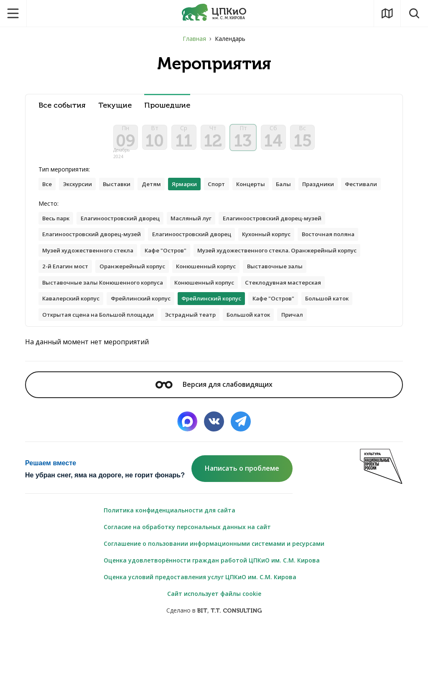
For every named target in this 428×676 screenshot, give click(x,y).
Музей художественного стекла (91, 276)
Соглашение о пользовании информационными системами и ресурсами (214, 589)
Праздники (335, 190)
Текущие (115, 105)
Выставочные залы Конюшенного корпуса (252, 309)
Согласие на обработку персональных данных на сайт (187, 572)
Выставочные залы (147, 309)
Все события (62, 105)
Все (48, 190)
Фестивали (59, 207)
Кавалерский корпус (242, 326)
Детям (158, 190)
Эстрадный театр (70, 359)
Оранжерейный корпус (320, 292)
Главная (194, 39)
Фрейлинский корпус (316, 326)
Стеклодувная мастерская (158, 326)
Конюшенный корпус (74, 309)
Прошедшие (167, 105)
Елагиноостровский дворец (126, 242)
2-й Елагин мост (249, 292)
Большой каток (197, 342)
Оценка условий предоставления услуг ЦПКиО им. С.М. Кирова (200, 622)
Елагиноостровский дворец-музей (287, 242)
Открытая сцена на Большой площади (292, 342)
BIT (202, 655)
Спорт (228, 190)
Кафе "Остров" (174, 276)
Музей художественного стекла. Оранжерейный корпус (128, 292)
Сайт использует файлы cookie (214, 639)
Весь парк (57, 242)
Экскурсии (80, 190)
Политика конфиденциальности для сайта (169, 555)
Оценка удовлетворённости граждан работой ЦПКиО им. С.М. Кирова (212, 605)
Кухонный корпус (282, 259)
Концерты (264, 190)
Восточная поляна (349, 259)
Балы (299, 190)
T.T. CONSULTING (236, 655)
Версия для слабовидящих (214, 429)
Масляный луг (202, 242)
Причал (179, 359)
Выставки (122, 190)
